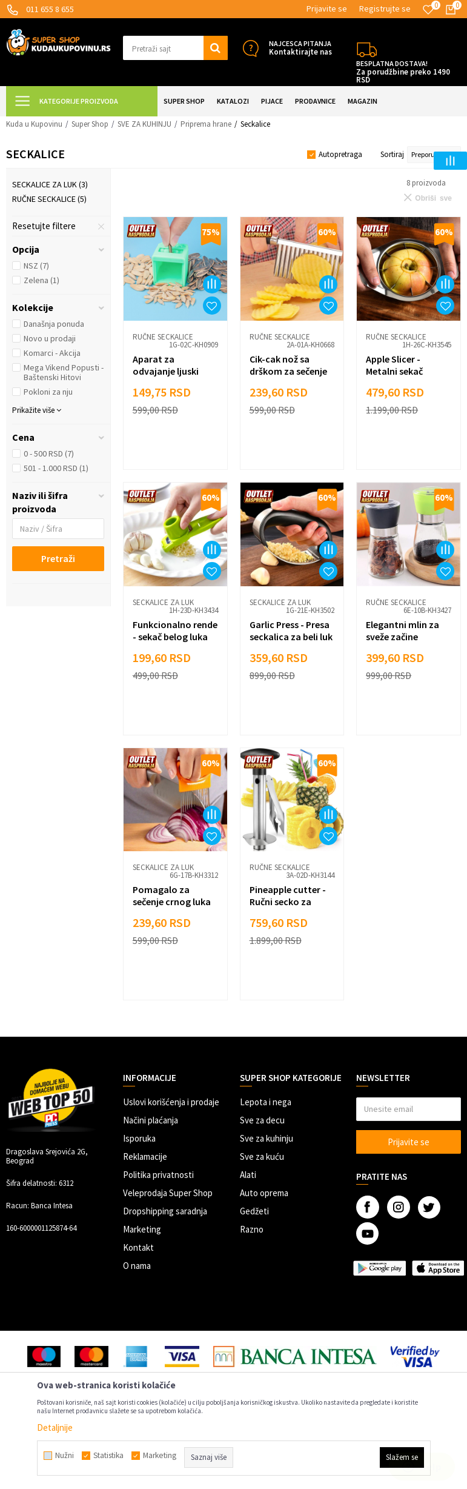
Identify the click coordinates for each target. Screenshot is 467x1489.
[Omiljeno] (428, 9)
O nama (137, 1265)
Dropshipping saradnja (165, 1211)
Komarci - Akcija (52, 352)
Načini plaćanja (150, 1120)
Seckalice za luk (50, 184)
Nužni (64, 1455)
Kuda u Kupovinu (34, 124)
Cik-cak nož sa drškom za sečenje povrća (288, 371)
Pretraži (58, 558)
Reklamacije (145, 1156)
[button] (175, 48)
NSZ (36, 265)
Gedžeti (254, 1211)
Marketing (142, 1229)
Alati (248, 1174)
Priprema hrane (206, 124)
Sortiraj (392, 154)
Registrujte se (385, 8)
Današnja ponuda (54, 323)
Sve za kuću (262, 1156)
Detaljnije (55, 1427)
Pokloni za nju (48, 391)
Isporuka (139, 1138)
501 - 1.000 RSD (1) (56, 468)
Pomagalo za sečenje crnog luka (172, 895)
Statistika (108, 1455)
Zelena (41, 280)
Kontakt (138, 1247)
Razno (251, 1229)
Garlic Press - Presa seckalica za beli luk (291, 630)
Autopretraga (340, 154)
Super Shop (89, 124)
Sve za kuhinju (266, 1138)
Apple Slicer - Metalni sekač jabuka (394, 371)
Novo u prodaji (50, 338)
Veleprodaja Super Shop (168, 1192)
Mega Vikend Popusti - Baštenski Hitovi (64, 372)
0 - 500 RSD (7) (49, 453)
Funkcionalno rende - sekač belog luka (175, 630)
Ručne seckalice (49, 198)
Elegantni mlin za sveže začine (402, 630)
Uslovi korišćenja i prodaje (171, 1101)
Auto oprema (264, 1192)
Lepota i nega (265, 1101)
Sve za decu (262, 1120)
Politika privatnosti (158, 1174)
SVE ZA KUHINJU (144, 124)
